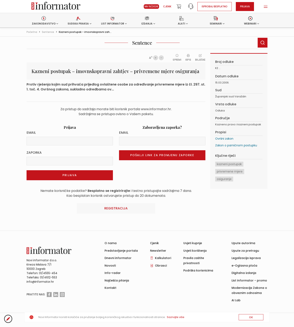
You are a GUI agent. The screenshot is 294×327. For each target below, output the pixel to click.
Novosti (110, 266)
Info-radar (113, 273)
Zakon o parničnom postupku (236, 145)
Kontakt (110, 288)
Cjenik (167, 6)
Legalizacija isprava (246, 258)
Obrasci (161, 266)
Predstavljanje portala (121, 251)
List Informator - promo (249, 280)
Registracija (116, 208)
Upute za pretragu (245, 251)
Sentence (48, 32)
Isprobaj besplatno (214, 6)
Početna (32, 32)
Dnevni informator (118, 258)
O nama (111, 243)
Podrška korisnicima (198, 270)
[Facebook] (49, 294)
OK (251, 317)
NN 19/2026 (151, 6)
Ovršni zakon (224, 139)
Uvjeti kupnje (192, 243)
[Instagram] (62, 294)
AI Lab (236, 300)
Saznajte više (175, 317)
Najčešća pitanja (117, 280)
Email (31, 132)
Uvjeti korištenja (195, 251)
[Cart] (178, 6)
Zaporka (34, 152)
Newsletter (158, 251)
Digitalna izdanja (244, 273)
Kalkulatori (163, 258)
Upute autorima (243, 243)
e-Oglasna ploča (244, 266)
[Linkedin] (55, 294)
